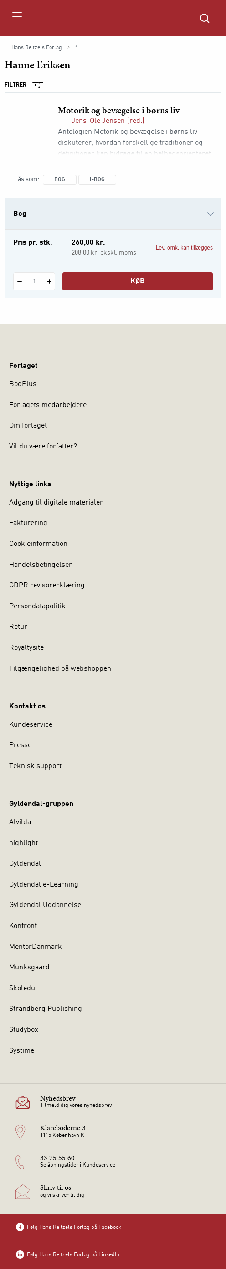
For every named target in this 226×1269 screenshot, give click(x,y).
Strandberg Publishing (45, 1009)
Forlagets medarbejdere (48, 405)
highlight (23, 843)
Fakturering (28, 523)
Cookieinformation (38, 544)
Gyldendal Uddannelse (45, 905)
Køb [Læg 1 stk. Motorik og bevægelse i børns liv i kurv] (137, 281)
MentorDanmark (35, 947)
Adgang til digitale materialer (56, 502)
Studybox (23, 1030)
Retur (18, 627)
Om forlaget (28, 425)
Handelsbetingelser (40, 565)
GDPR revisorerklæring (47, 585)
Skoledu (22, 988)
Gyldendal (25, 863)
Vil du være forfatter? (43, 446)
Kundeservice (30, 725)
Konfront (23, 926)
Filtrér (27, 85)
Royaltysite (26, 648)
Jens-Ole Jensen (98, 121)
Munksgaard (29, 967)
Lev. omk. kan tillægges (184, 248)
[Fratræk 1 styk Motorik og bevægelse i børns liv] (19, 281)
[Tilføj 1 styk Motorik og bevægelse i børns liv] (49, 281)
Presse (20, 745)
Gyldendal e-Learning (43, 884)
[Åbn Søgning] (205, 18)
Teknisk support (35, 766)
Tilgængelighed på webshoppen (60, 669)
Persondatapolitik (37, 606)
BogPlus (22, 384)
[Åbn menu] (16, 18)
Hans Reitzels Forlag (36, 48)
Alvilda (20, 822)
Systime (21, 1051)
